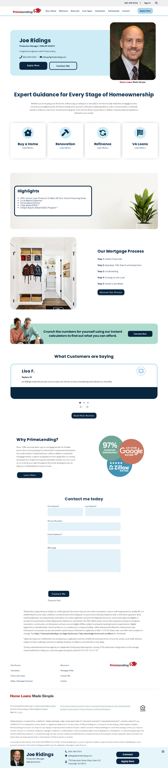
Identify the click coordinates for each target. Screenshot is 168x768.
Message (52, 547)
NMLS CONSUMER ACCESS (45, 706)
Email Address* (55, 534)
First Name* (53, 506)
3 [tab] (88, 403)
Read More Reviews (84, 415)
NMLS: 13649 (77, 742)
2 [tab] (84, 403)
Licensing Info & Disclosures (102, 706)
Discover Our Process (111, 292)
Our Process (16, 665)
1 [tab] (80, 403)
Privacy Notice (73, 709)
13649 (19, 712)
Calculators (15, 670)
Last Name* (91, 506)
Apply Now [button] (127, 761)
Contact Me (63, 65)
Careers (64, 681)
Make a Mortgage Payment (22, 681)
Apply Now (33, 65)
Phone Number (55, 521)
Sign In (147, 3)
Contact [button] (128, 754)
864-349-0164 (29, 57)
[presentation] (68, 580)
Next (87, 406)
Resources (65, 665)
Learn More (30, 475)
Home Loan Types (18, 676)
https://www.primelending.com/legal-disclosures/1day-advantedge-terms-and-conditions (74, 633)
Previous (81, 406)
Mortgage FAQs (67, 670)
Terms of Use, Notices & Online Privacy (75, 706)
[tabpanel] (84, 381)
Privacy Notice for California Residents (95, 709)
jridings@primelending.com (54, 57)
